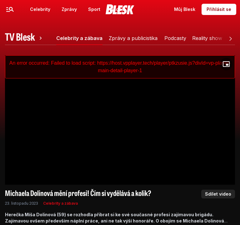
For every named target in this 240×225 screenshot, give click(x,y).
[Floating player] (226, 64)
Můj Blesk (184, 9)
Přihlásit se (219, 9)
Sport (94, 9)
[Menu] (10, 9)
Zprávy (69, 9)
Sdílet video (218, 194)
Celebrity (40, 9)
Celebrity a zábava (60, 203)
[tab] (24, 38)
